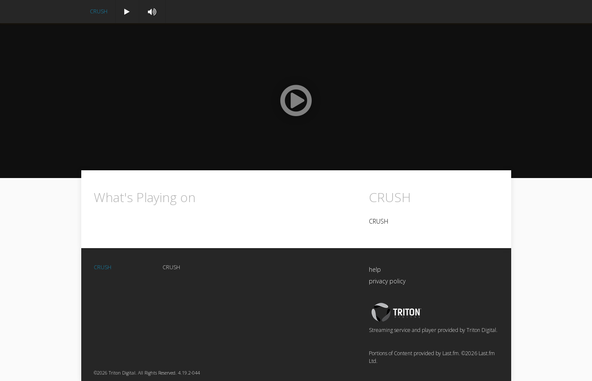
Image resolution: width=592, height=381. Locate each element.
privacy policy (387, 281)
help (375, 269)
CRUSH (98, 11)
